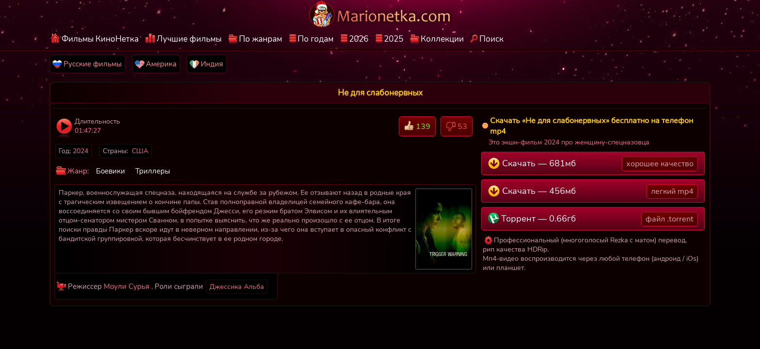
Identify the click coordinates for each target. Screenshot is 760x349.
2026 (358, 39)
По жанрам (260, 39)
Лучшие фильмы (189, 39)
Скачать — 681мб (593, 164)
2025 (393, 39)
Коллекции (442, 39)
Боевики (110, 171)
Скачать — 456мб (593, 191)
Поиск (491, 39)
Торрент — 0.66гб (593, 219)
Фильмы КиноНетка (100, 39)
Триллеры (152, 171)
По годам (315, 39)
